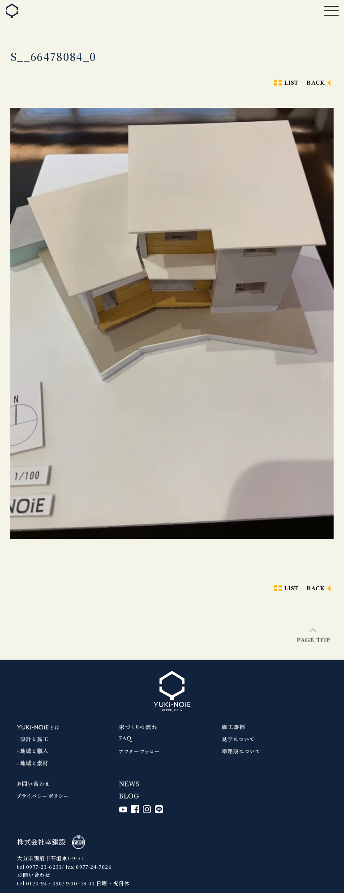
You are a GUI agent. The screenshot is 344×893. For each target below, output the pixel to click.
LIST (291, 83)
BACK (315, 83)
